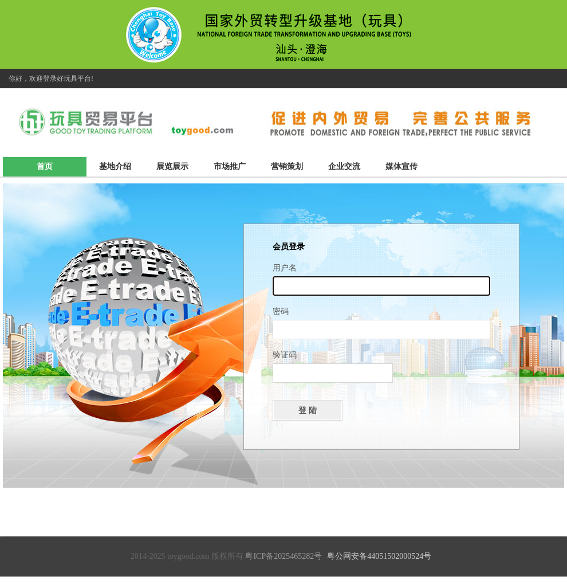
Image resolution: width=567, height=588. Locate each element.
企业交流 (344, 166)
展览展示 (172, 166)
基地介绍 (115, 166)
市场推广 (230, 166)
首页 (45, 166)
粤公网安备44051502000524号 (379, 556)
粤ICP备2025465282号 (283, 556)
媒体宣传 (401, 166)
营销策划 (287, 166)
